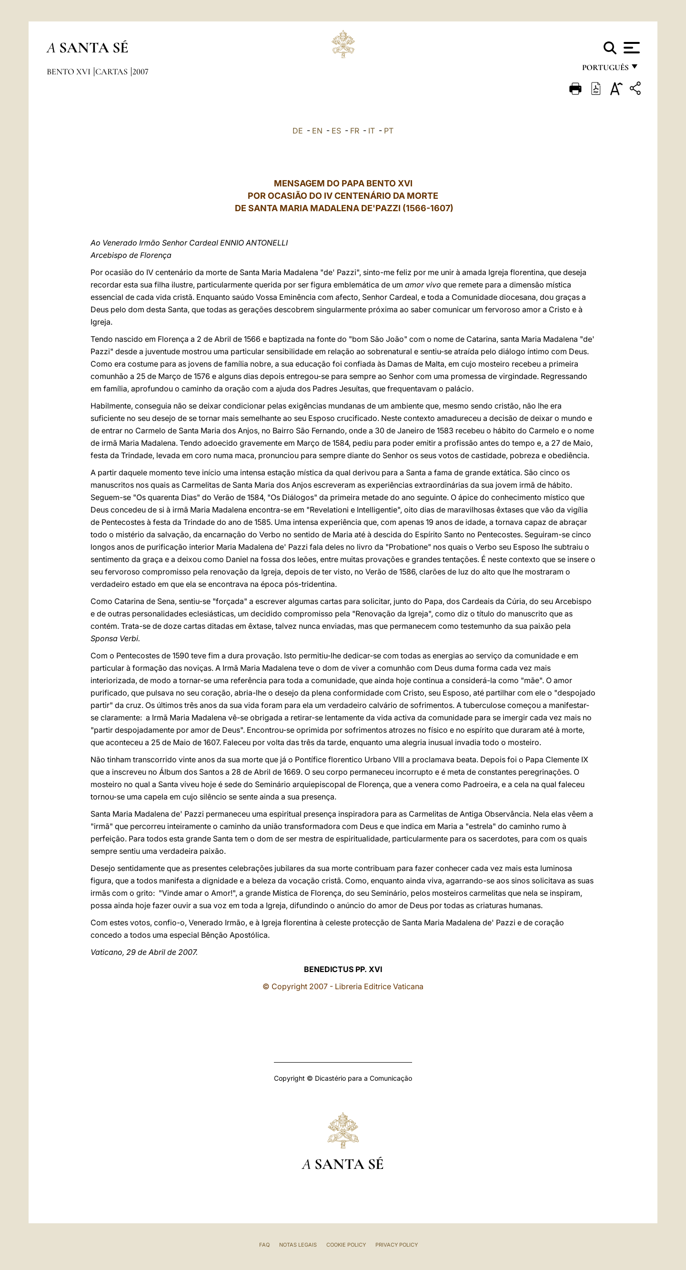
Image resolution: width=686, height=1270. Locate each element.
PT (388, 130)
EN (317, 130)
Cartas (112, 71)
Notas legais (298, 1244)
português (605, 70)
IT (371, 130)
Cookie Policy (346, 1244)
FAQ (264, 1244)
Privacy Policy (396, 1244)
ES (336, 130)
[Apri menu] (630, 48)
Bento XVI (69, 71)
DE (298, 130)
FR (354, 130)
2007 (140, 71)
